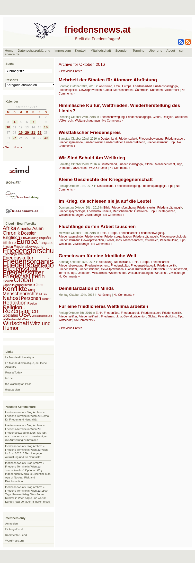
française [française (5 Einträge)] (45, 242)
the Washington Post (18, 383)
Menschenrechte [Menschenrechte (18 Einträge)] (20, 293)
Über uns (155, 50)
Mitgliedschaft (100, 50)
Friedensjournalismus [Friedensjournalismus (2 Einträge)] (17, 254)
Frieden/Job (111, 313)
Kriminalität (142, 269)
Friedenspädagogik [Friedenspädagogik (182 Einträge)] (33, 265)
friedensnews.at (97, 30)
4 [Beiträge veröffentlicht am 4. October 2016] (15, 122)
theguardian (12, 389)
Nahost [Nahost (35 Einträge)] (11, 298)
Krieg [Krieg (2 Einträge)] (31, 290)
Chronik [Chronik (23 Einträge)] (11, 233)
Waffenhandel (117, 273)
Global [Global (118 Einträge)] (23, 280)
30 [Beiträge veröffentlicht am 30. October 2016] (46, 138)
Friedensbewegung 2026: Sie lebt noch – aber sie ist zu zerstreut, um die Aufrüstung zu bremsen (26, 436)
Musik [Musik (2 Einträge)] (43, 294)
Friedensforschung (124, 207)
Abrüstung (105, 86)
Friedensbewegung (112, 117)
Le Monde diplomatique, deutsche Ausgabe (26, 365)
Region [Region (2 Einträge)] (32, 303)
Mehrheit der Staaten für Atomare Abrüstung (108, 79)
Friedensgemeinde (71, 142)
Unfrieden (156, 90)
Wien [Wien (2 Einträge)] (25, 319)
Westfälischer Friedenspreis (90, 132)
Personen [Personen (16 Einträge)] (31, 298)
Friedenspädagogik (165, 86)
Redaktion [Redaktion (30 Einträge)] (15, 303)
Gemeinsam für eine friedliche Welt (97, 255)
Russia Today (13, 372)
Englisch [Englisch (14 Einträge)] (11, 237)
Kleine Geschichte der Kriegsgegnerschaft (106, 179)
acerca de (12, 54)
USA (76, 168)
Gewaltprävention (90, 90)
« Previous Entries (70, 71)
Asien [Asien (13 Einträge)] (38, 228)
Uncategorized (165, 211)
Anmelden (11, 523)
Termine (138, 50)
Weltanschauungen (87, 120)
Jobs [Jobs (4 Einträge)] (39, 285)
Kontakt (80, 50)
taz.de (9, 378)
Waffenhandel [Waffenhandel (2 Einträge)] (12, 319)
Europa (127, 86)
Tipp (172, 142)
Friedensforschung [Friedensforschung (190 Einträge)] (32, 251)
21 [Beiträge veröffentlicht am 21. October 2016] (33, 132)
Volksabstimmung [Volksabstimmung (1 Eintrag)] (42, 315)
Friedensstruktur (157, 142)
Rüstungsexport (177, 269)
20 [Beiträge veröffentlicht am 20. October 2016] (27, 132)
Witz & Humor (98, 168)
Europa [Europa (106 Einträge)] (27, 241)
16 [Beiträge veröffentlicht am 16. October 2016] (46, 127)
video (84, 168)
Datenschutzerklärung (34, 50)
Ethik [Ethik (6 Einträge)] (7, 242)
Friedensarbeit (142, 86)
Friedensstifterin (134, 142)
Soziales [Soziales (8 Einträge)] (10, 315)
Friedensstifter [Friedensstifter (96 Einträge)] (23, 272)
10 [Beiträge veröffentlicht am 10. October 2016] (8, 127)
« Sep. (7, 147)
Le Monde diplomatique (19, 357)
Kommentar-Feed (16, 535)
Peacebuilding (169, 240)
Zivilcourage (93, 215)
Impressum (62, 50)
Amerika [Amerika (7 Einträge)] (24, 228)
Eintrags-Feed (14, 529)
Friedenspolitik (68, 90)
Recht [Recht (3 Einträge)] (46, 299)
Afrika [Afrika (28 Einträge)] (9, 228)
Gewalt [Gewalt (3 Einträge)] (8, 281)
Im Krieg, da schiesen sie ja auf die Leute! (105, 201)
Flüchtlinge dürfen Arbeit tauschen (97, 226)
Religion (168, 117)
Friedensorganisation (118, 236)
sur (181, 50)
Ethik (117, 86)
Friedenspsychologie (72, 211)
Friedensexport (175, 138)
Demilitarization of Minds (86, 288)
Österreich (141, 90)
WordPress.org (14, 540)
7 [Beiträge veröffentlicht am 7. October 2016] (33, 122)
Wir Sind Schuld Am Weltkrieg (92, 157)
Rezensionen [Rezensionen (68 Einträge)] (20, 310)
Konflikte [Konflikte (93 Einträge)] (15, 288)
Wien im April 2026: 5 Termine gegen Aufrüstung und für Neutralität (26, 453)
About (170, 50)
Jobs (118, 240)
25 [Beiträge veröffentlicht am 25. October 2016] (14, 138)
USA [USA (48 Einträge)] (25, 314)
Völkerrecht (171, 90)
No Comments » (113, 120)
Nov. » (18, 147)
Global (107, 90)
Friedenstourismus (99, 211)
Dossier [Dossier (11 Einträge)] (28, 233)
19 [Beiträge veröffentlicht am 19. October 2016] (21, 132)
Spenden (122, 50)
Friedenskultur (93, 142)
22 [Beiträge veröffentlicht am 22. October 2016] (39, 132)
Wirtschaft (65, 244)
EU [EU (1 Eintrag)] (14, 242)
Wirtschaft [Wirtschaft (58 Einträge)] (16, 323)
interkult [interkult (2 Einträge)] (30, 285)
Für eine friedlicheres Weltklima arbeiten (103, 306)
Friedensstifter (113, 142)
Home (9, 50)
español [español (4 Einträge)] (45, 238)
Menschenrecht (123, 90)
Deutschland (109, 138)
